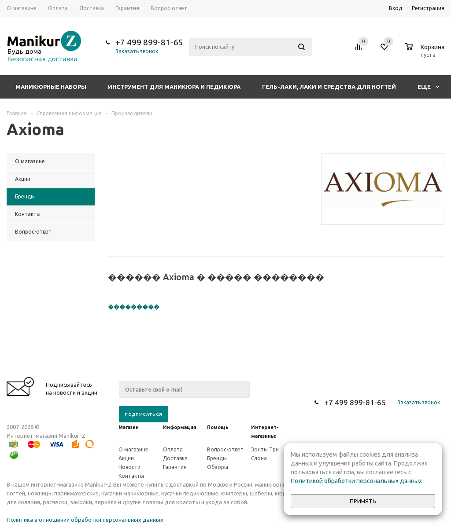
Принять (363, 501)
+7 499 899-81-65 (149, 42)
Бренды (217, 458)
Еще (428, 87)
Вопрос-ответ (225, 449)
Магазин (128, 427)
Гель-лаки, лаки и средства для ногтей (329, 87)
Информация (179, 427)
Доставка (175, 458)
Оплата (173, 449)
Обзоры (217, 467)
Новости (129, 467)
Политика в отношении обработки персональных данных (85, 520)
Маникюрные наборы (50, 87)
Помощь (218, 427)
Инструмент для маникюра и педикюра (174, 87)
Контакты (131, 476)
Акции (126, 458)
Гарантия (175, 467)
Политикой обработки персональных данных (356, 480)
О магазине (133, 449)
